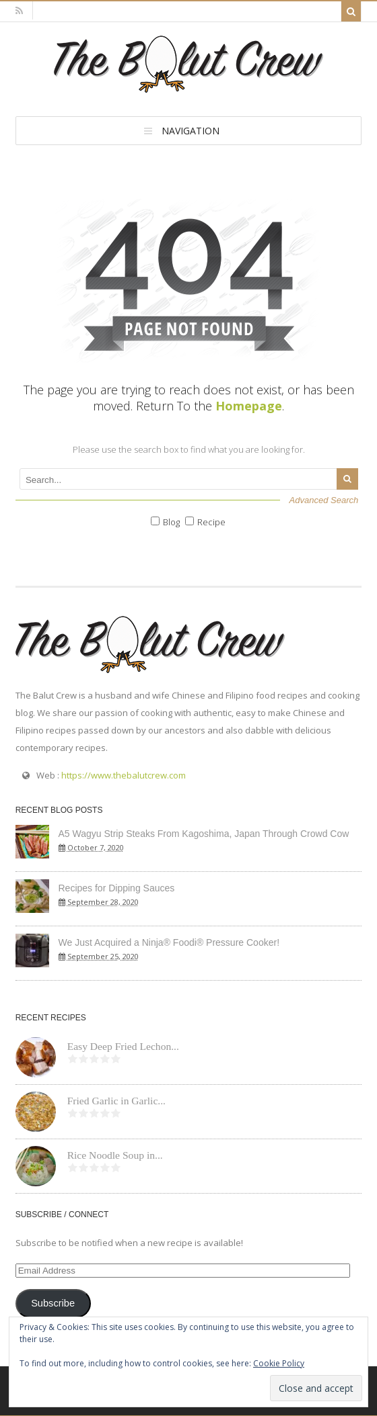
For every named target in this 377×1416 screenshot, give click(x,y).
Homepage (248, 406)
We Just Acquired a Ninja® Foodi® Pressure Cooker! (169, 942)
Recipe (211, 522)
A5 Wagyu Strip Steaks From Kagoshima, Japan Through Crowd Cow (204, 833)
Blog (171, 522)
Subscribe (53, 1303)
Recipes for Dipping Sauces (117, 888)
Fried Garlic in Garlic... (116, 1100)
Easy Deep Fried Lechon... (123, 1046)
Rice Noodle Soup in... (115, 1155)
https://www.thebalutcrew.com (123, 775)
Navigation (190, 130)
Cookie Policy (278, 1363)
